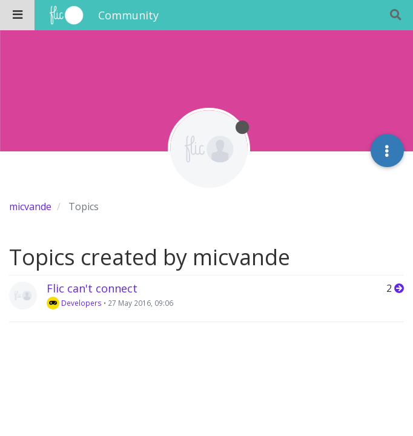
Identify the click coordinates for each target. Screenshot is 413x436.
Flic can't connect (92, 288)
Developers (74, 303)
